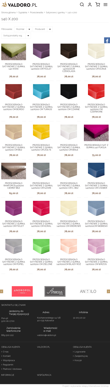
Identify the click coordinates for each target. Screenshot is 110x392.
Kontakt (7, 356)
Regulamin (8, 364)
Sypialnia (22, 12)
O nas (6, 351)
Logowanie (80, 351)
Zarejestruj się (81, 356)
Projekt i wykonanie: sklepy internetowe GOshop (85, 386)
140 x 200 (72, 12)
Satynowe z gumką (55, 12)
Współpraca (9, 360)
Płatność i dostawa (12, 369)
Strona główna (8, 12)
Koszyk (78, 360)
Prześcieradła (36, 12)
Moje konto (89, 4)
